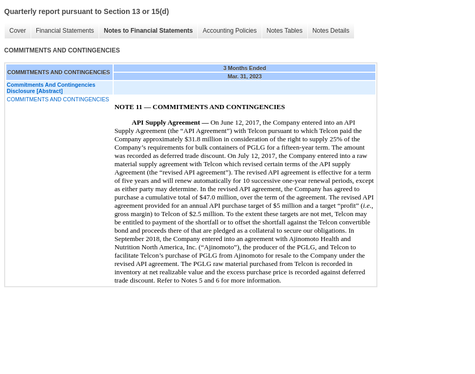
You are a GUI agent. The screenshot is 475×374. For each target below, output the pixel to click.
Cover (17, 30)
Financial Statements (65, 30)
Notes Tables (285, 30)
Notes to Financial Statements (148, 30)
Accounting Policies (229, 30)
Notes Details (331, 30)
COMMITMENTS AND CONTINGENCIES (58, 99)
